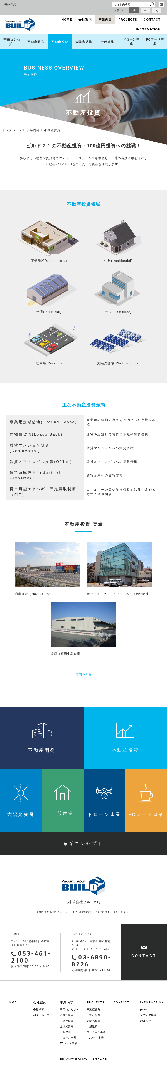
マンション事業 (96, 1032)
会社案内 (85, 19)
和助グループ (41, 1015)
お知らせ (145, 1020)
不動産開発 (35, 42)
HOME (67, 19)
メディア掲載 (148, 1015)
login (161, 4)
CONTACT (152, 19)
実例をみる (84, 674)
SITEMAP (99, 1059)
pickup (144, 1009)
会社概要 (38, 1009)
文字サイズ (120, 10)
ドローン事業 (131, 42)
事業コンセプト (11, 42)
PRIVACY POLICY (70, 1059)
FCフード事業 (68, 1043)
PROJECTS (127, 19)
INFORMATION (148, 29)
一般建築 (107, 42)
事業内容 (105, 19)
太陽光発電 (83, 42)
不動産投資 (59, 42)
